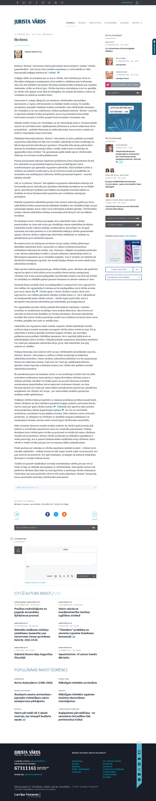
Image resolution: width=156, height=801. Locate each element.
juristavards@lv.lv (33, 774)
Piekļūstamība (110, 774)
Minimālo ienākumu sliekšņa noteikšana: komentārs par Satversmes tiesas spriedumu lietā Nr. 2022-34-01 (32, 635)
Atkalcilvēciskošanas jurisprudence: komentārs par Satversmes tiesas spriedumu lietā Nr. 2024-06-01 (128, 156)
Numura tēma (64, 679)
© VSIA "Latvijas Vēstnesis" (85, 786)
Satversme (121, 64)
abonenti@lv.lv (38, 761)
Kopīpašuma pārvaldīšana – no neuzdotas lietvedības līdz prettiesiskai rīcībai (77, 716)
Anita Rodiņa (121, 58)
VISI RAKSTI (123, 93)
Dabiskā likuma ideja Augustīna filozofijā (33, 655)
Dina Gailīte (109, 42)
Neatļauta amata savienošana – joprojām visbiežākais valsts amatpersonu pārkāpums (33, 698)
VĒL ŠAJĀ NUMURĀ (113, 35)
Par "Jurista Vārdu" (112, 761)
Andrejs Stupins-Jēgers (114, 200)
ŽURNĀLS (70, 22)
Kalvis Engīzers (121, 145)
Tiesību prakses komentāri (69, 709)
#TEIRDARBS (110, 22)
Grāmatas (76, 772)
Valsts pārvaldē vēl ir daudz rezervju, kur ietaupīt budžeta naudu (32, 716)
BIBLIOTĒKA (95, 22)
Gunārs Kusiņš (121, 72)
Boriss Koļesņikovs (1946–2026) (33, 682)
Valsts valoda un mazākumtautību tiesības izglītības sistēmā (74, 612)
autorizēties (127, 3)
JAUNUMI (124, 22)
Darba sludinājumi (81, 769)
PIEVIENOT (83, 576)
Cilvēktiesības (123, 225)
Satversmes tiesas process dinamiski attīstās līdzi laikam (122, 207)
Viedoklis (49, 34)
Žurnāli (75, 764)
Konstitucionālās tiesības (123, 218)
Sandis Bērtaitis (33, 51)
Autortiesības (109, 772)
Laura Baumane (20, 602)
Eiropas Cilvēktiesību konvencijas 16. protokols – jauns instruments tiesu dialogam (123, 184)
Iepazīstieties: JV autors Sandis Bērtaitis (78, 655)
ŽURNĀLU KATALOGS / (121, 236)
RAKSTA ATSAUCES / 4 (56, 487)
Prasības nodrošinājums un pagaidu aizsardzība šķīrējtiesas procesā (30, 612)
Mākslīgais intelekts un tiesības (78, 682)
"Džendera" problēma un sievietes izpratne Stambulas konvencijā (76, 633)
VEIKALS (82, 22)
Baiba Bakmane (130, 200)
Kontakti (107, 777)
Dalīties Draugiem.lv (64, 514)
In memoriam (19, 679)
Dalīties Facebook (47, 514)
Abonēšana (77, 761)
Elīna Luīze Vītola (112, 175)
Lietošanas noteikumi (113, 769)
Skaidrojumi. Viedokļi (22, 691)
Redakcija (107, 764)
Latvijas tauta (122, 78)
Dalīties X (56, 514)
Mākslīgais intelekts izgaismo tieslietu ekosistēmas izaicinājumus (77, 698)
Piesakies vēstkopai (123, 277)
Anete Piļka (124, 175)
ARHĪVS (135, 22)
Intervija (17, 709)
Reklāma (76, 766)
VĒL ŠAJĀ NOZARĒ (113, 138)
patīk (17, 519)
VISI (58, 593)
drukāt (95, 519)
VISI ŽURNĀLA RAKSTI (56, 528)
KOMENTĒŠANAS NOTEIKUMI (35, 583)
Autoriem (107, 766)
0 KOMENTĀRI (20, 538)
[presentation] (83, 569)
